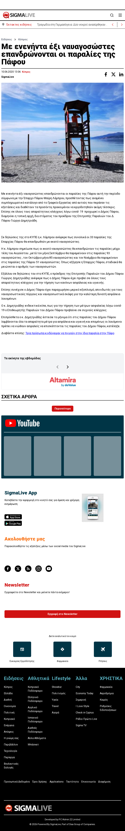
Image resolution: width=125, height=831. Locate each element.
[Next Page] (68, 367)
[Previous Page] (57, 367)
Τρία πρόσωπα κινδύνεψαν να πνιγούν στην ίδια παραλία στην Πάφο (69, 333)
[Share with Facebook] (105, 74)
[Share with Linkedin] (121, 74)
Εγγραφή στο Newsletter (63, 614)
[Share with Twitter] (113, 74)
